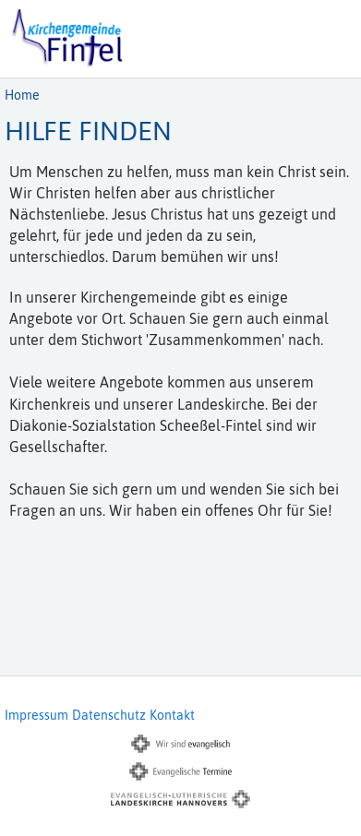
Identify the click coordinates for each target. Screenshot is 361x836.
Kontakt (172, 715)
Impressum (36, 715)
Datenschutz (109, 715)
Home (22, 95)
